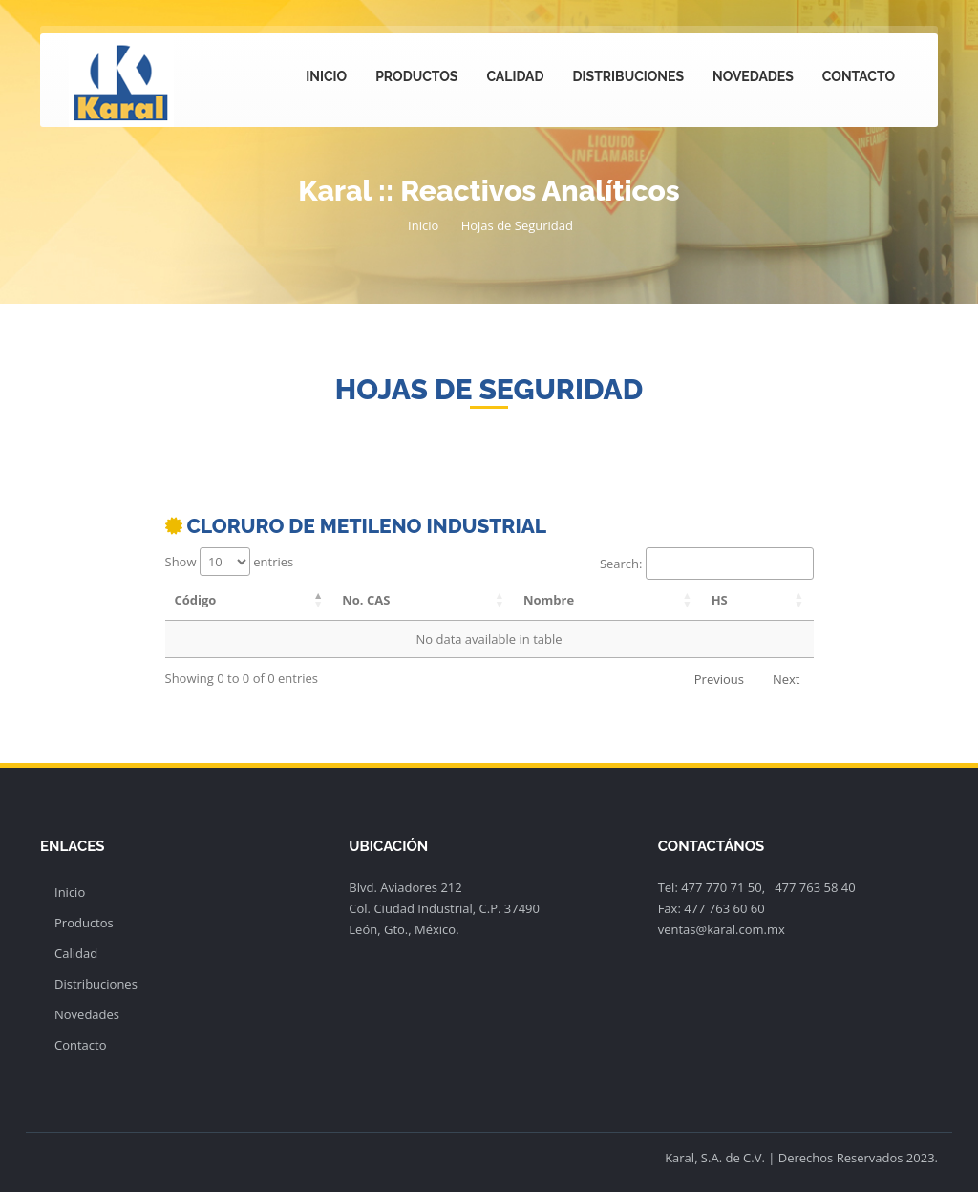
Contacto (858, 76)
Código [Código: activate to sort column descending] (196, 599)
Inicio (326, 76)
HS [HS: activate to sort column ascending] (720, 599)
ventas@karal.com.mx (721, 929)
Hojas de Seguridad (517, 225)
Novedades (753, 76)
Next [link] (786, 679)
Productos (416, 76)
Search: (707, 563)
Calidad (514, 76)
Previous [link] (719, 679)
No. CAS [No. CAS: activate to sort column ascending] (366, 599)
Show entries (229, 561)
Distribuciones (628, 76)
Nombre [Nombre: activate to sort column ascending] (548, 599)
